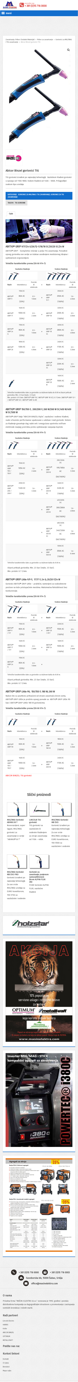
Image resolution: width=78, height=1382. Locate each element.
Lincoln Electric (8, 1321)
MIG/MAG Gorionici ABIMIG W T (15, 821)
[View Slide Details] (39, 923)
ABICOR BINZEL (8, 1332)
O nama (6, 1363)
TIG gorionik (20, 203)
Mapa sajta (7, 1371)
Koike (5, 1329)
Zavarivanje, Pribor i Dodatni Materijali (20, 40)
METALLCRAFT (8, 1340)
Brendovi (6, 1367)
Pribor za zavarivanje (45, 40)
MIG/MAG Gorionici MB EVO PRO (15, 873)
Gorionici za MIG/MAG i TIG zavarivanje (34, 195)
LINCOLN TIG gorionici (35, 821)
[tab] (11, 213)
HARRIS (5, 1325)
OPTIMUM (6, 1336)
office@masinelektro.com (44, 1283)
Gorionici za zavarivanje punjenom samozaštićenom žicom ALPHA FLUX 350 (39, 877)
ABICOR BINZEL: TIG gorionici (19, 775)
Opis (11, 214)
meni (6, 13)
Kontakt (6, 1359)
